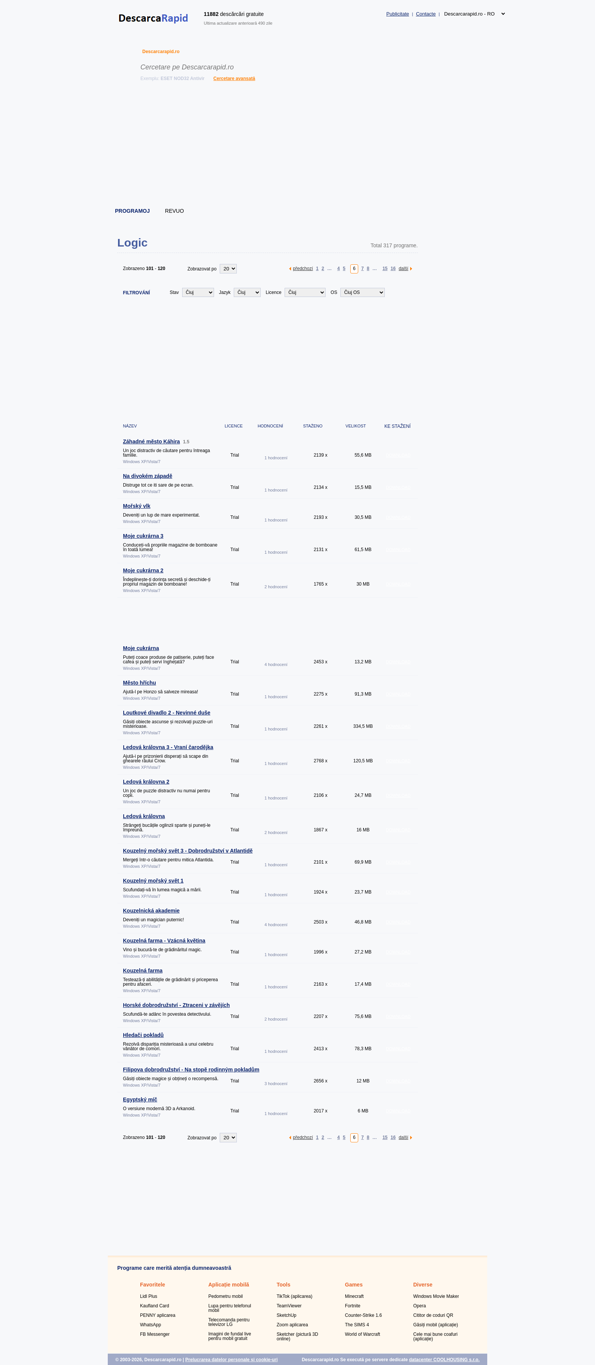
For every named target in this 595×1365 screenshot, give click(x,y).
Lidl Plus (148, 1296)
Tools (283, 1285)
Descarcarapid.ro (160, 51)
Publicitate (397, 14)
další (403, 268)
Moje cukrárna (141, 648)
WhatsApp (150, 1324)
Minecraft (354, 1296)
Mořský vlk (136, 506)
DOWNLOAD (398, 455)
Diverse (423, 1285)
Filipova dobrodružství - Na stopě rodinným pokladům (191, 1070)
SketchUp (286, 1315)
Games (354, 1285)
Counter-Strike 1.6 (363, 1315)
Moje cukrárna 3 (143, 536)
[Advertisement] (298, 146)
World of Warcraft (362, 1334)
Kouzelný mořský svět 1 (153, 881)
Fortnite (352, 1305)
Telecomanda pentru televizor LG (229, 1322)
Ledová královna (144, 816)
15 (384, 268)
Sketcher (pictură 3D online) (297, 1336)
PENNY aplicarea (157, 1315)
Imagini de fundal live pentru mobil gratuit (229, 1336)
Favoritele (152, 1285)
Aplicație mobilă (228, 1285)
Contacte (426, 14)
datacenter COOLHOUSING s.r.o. (444, 1359)
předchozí (303, 268)
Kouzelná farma (142, 971)
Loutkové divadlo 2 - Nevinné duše (166, 713)
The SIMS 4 (357, 1324)
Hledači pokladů (143, 1035)
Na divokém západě (147, 476)
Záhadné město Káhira (151, 441)
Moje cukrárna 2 (143, 570)
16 (392, 268)
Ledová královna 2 (146, 782)
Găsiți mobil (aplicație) (435, 1324)
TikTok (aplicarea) (294, 1296)
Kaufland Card (154, 1305)
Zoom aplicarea (292, 1324)
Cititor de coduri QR (433, 1315)
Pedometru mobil (225, 1296)
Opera (419, 1305)
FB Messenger (155, 1334)
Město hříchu (139, 683)
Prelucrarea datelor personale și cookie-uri (231, 1359)
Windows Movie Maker (436, 1296)
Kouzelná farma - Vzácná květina (164, 941)
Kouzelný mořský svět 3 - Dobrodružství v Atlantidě (188, 851)
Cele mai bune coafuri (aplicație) (435, 1336)
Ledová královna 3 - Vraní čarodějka (168, 747)
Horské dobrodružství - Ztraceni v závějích (176, 1005)
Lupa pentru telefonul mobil (229, 1308)
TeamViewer (289, 1305)
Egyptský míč (140, 1099)
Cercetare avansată (234, 78)
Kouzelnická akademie (151, 911)
